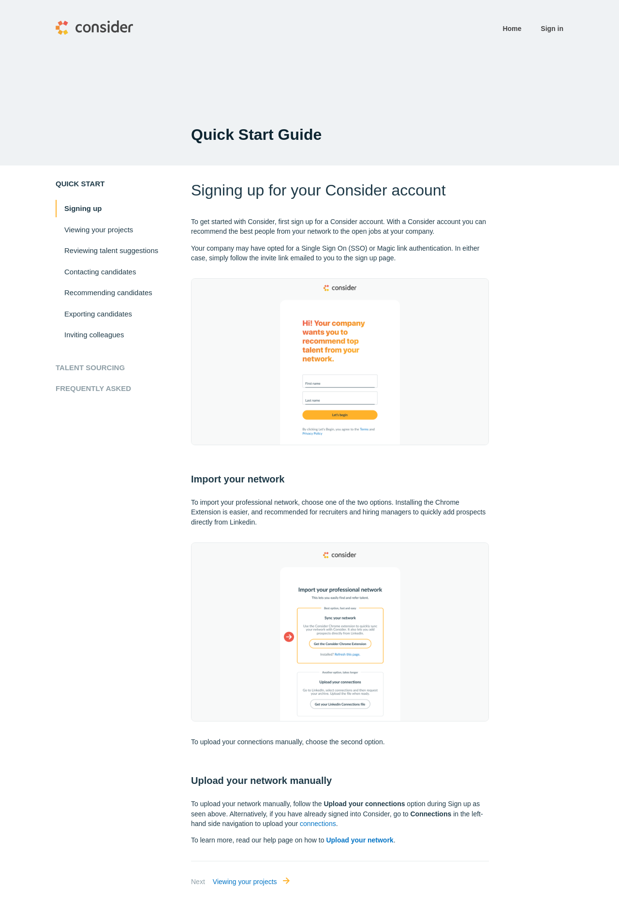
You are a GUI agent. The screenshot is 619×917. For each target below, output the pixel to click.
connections (318, 823)
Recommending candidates (108, 292)
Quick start (80, 184)
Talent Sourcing (90, 367)
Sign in (552, 28)
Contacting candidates (100, 272)
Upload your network (359, 840)
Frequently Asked (93, 388)
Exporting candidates (98, 314)
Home (511, 28)
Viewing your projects (98, 229)
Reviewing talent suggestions (111, 250)
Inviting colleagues (94, 335)
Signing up (83, 208)
